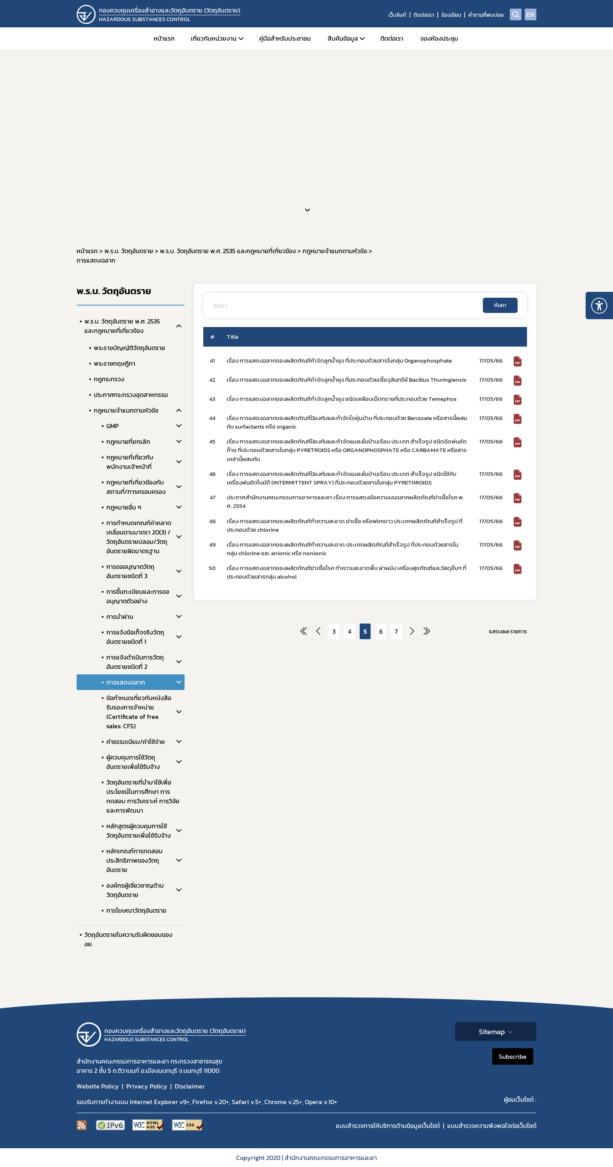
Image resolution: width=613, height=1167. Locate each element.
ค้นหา (500, 305)
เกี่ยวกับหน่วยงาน (214, 38)
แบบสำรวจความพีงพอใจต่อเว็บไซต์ (491, 1125)
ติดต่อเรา (424, 15)
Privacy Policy (146, 1086)
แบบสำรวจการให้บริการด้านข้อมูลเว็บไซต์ (388, 1125)
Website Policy (98, 1086)
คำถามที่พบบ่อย (486, 15)
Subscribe (513, 1056)
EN (530, 14)
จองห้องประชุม (439, 38)
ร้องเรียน (451, 15)
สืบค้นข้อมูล (343, 38)
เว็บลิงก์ (397, 15)
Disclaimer (190, 1086)
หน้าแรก (164, 38)
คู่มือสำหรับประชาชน (285, 38)
